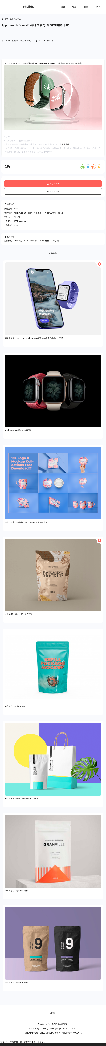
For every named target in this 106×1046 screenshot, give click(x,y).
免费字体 (100, 7)
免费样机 (88, 7)
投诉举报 (48, 41)
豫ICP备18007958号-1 (72, 1033)
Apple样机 (44, 241)
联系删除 (65, 144)
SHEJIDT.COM (46, 1033)
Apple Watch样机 (31, 241)
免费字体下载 (29, 1042)
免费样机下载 (16, 1042)
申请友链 (41, 1042)
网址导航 (76, 7)
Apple (20, 19)
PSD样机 (18, 241)
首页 (63, 7)
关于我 (52, 1013)
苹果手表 (55, 241)
